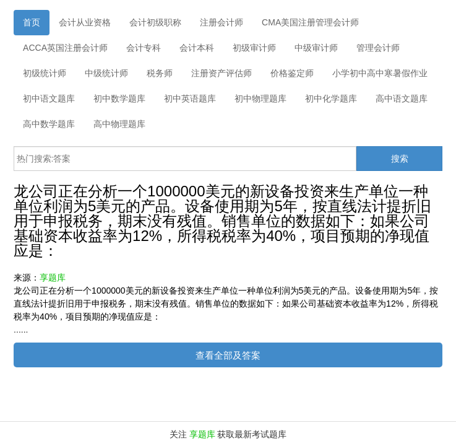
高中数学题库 (49, 124)
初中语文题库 (49, 98)
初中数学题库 (119, 98)
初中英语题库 (190, 98)
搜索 (399, 159)
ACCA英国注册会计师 (65, 48)
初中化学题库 (331, 98)
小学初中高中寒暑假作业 (380, 73)
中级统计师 (106, 73)
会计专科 (143, 48)
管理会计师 (378, 48)
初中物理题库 (260, 98)
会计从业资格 (85, 22)
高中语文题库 (402, 98)
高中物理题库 (119, 124)
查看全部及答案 (228, 355)
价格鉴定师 (292, 73)
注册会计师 (221, 22)
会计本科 (196, 48)
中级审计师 (316, 48)
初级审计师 (254, 48)
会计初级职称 (155, 22)
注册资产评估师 (221, 73)
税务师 (160, 73)
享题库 (53, 277)
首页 (31, 22)
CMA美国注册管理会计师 (310, 22)
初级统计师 (44, 73)
